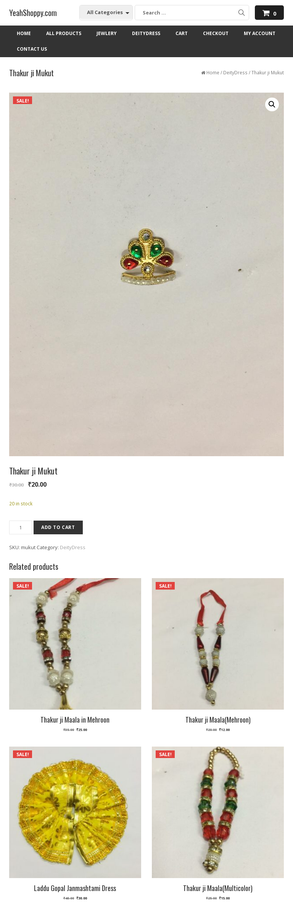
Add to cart (58, 527)
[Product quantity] (20, 527)
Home (212, 72)
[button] (272, 104)
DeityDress (235, 72)
